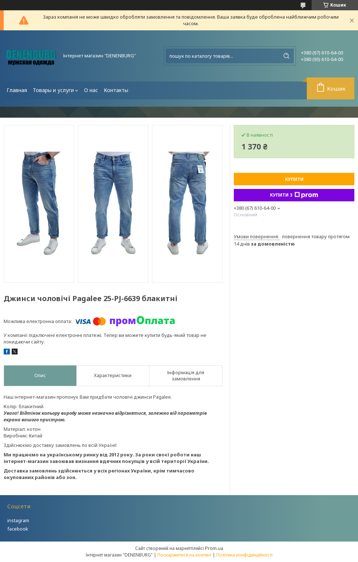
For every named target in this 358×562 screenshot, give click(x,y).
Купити (294, 179)
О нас (91, 90)
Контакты (116, 90)
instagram (18, 520)
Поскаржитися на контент (184, 555)
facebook (17, 528)
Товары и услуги (53, 90)
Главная (17, 90)
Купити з (294, 195)
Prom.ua (214, 548)
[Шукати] (286, 56)
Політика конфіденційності (244, 555)
